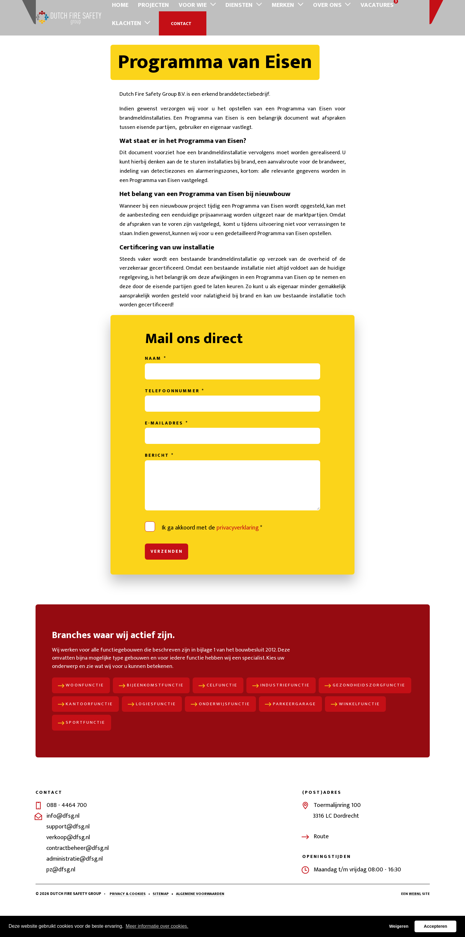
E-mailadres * (166, 450)
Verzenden (167, 579)
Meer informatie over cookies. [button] (157, 926)
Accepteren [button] (435, 926)
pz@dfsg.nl (60, 901)
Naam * (155, 384)
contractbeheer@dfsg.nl (77, 880)
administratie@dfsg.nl (74, 890)
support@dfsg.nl (68, 858)
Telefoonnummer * (174, 417)
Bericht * (159, 483)
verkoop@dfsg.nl (68, 869)
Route (321, 868)
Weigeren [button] (399, 926)
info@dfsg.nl (63, 847)
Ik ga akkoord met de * (212, 555)
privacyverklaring (238, 555)
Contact (404, 12)
